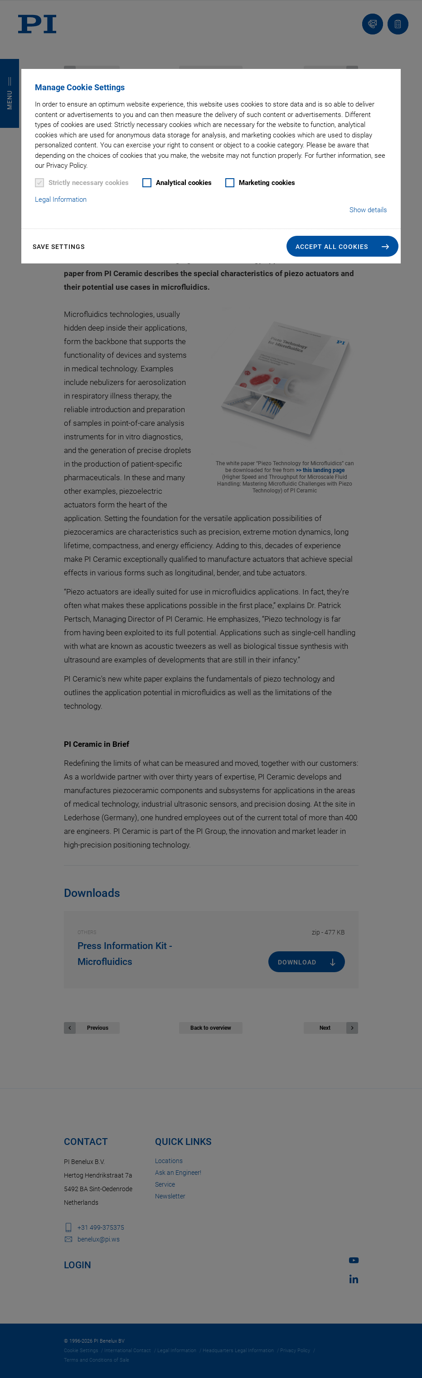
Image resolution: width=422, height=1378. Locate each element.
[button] (342, 246)
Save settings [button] (59, 246)
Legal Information (61, 199)
